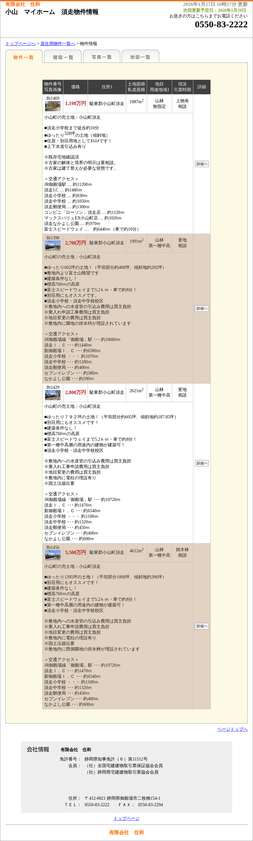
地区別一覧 (24, 56)
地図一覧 (140, 56)
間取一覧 (62, 56)
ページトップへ (232, 729)
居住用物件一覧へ (57, 43)
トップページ (126, 818)
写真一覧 (101, 56)
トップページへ (20, 43)
